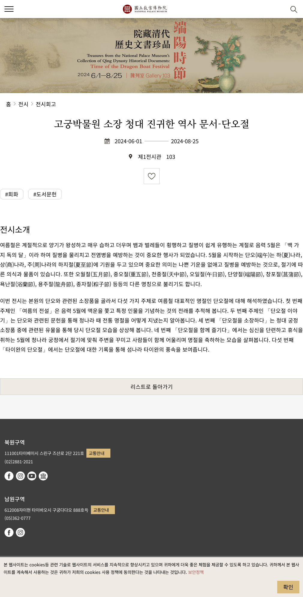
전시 (23, 104)
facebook (9, 475)
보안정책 (196, 572)
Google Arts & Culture (43, 475)
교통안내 (96, 453)
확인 (288, 587)
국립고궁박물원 (145, 9)
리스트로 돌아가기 (151, 386)
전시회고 (46, 104)
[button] (9, 9)
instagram (20, 475)
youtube (31, 475)
